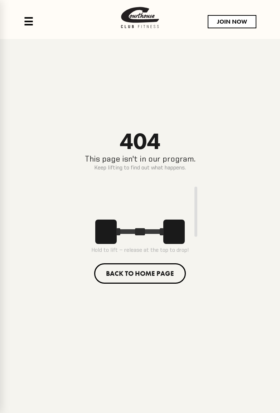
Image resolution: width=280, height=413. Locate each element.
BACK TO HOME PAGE (140, 273)
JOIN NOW (232, 21)
